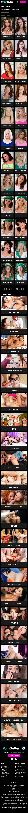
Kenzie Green (20, 260)
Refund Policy (4, 772)
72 (19, 289)
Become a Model (4, 778)
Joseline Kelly (21, 193)
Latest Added (15, 9)
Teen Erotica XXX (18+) (14, 371)
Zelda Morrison (20, 81)
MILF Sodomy (14, 487)
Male (8, 15)
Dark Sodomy (14, 468)
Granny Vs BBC (14, 642)
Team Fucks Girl (14, 565)
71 (17, 289)
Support (3, 776)
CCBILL (14, 789)
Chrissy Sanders (7, 103)
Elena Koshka (7, 282)
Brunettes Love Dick (14, 604)
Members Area (4, 766)
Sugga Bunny (14, 351)
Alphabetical (5, 12)
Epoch (13, 788)
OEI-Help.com (20, 785)
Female (3, 15)
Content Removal (5, 773)
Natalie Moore (21, 103)
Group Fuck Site (14, 545)
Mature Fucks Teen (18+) (14, 720)
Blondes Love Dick (14, 662)
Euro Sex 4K (14, 448)
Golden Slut (14, 409)
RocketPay (13, 786)
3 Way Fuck (14, 623)
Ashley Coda (7, 59)
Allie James (21, 126)
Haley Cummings (20, 170)
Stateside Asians (14, 584)
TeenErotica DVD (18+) (14, 507)
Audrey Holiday (21, 59)
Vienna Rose (7, 193)
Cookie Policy (4, 770)
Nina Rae (21, 148)
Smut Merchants (14, 739)
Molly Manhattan (21, 238)
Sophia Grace (7, 81)
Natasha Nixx (7, 260)
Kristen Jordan (7, 126)
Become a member (14, 755)
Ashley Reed (7, 238)
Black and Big (14, 681)
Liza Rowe (20, 282)
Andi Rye (7, 215)
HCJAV (14, 429)
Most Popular (5, 9)
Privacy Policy (4, 769)
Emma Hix (21, 215)
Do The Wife (14, 312)
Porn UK (14, 390)
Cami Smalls (7, 170)
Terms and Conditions (6, 767)
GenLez (14, 526)
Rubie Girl (14, 332)
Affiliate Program (4, 775)
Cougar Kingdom (14, 701)
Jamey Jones (20, 36)
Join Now (23, 2)
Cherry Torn (7, 148)
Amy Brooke (7, 36)
